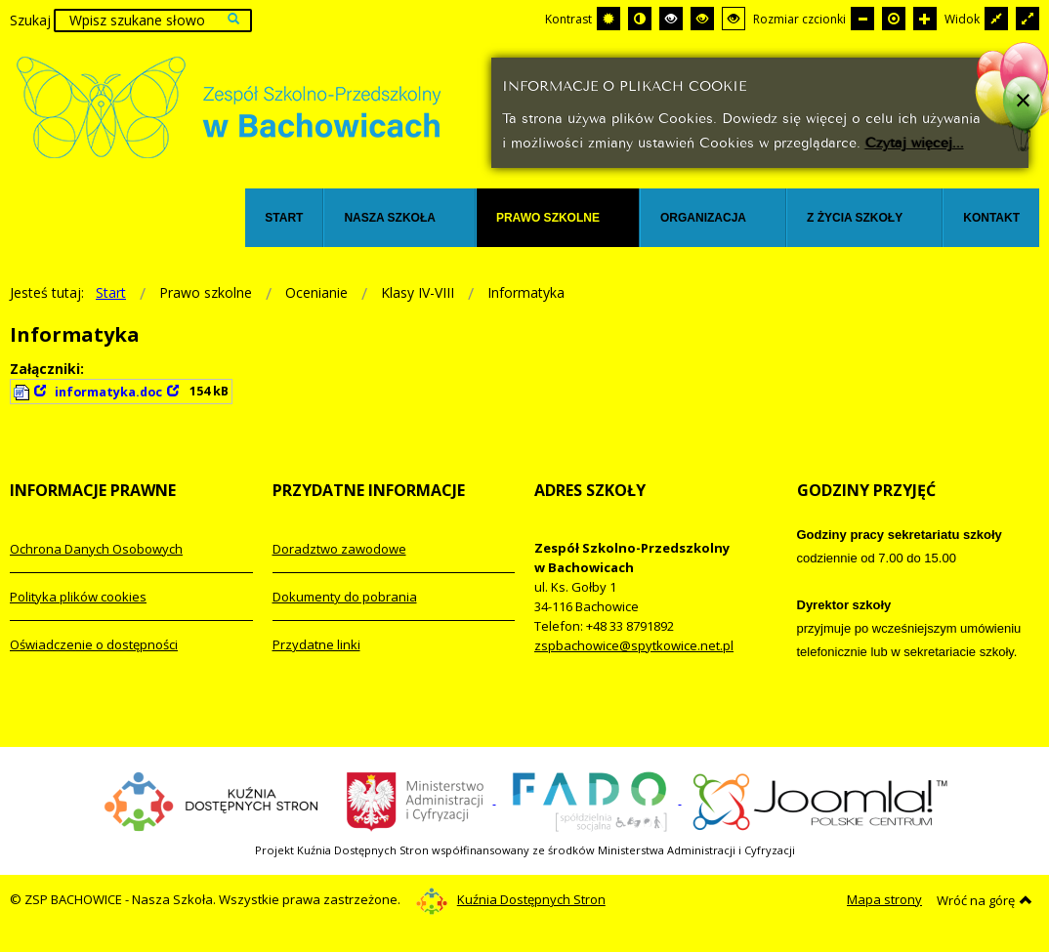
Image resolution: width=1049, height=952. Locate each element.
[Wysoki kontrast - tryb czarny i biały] (671, 18)
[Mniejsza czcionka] (862, 18)
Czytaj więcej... (914, 141)
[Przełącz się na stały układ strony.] (996, 18)
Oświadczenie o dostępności (94, 644)
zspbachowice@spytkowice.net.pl (634, 645)
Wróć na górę (984, 900)
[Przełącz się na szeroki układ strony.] (1027, 18)
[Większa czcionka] (925, 18)
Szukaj (30, 20)
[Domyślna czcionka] (893, 18)
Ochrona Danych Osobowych (96, 549)
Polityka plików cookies (78, 596)
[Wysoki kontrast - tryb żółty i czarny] (733, 18)
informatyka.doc (108, 392)
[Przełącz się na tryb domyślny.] (608, 18)
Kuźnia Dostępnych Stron (511, 899)
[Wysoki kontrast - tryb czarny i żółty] (702, 18)
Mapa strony (884, 899)
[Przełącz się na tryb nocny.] (639, 18)
